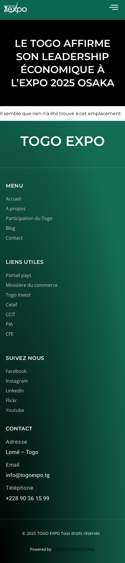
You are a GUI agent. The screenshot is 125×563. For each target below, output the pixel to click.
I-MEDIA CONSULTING (74, 549)
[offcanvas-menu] (113, 7)
